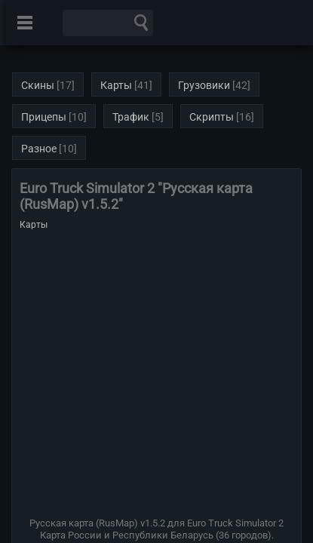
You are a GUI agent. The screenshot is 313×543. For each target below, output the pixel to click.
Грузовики (204, 85)
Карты (116, 85)
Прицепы (43, 117)
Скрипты (211, 117)
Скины (37, 85)
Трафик (130, 117)
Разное (39, 149)
